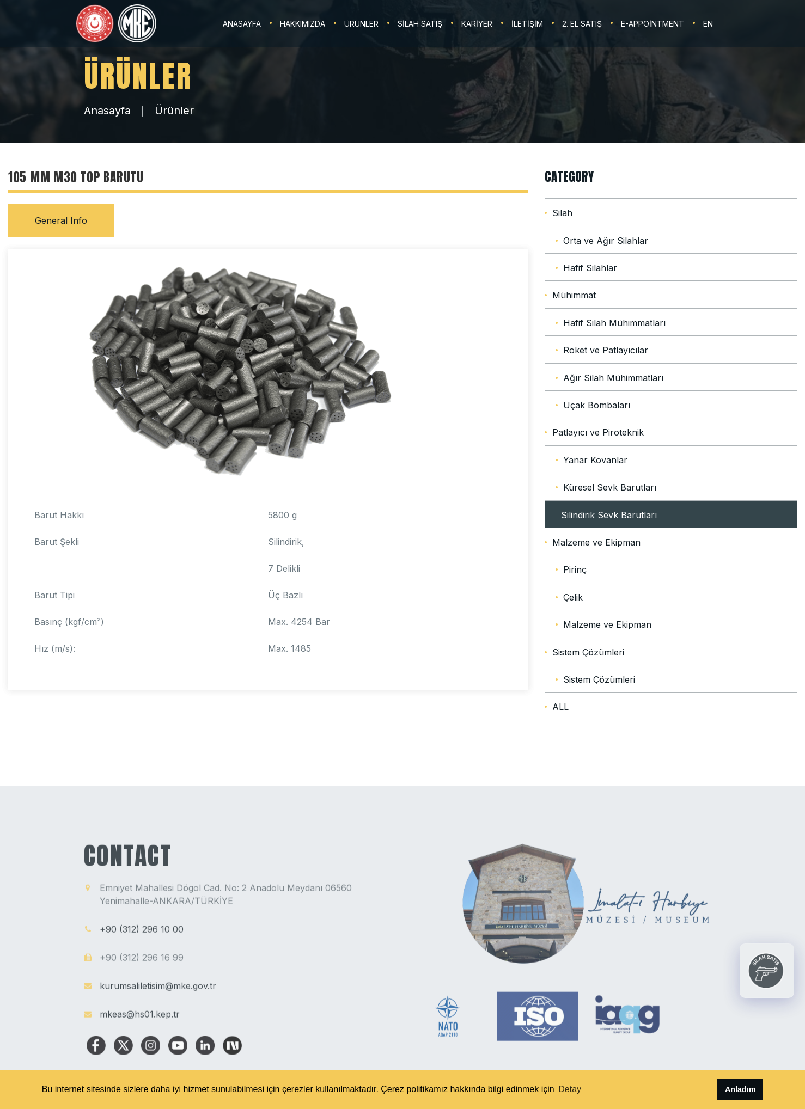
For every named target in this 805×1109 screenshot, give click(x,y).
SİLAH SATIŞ (420, 23)
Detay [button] (569, 1089)
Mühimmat (574, 295)
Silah (562, 212)
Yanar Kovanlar (595, 460)
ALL (560, 706)
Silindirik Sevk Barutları (609, 515)
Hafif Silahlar (590, 267)
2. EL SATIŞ (582, 23)
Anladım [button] (740, 1089)
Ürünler (174, 110)
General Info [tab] (61, 220)
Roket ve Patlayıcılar (605, 350)
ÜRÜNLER (361, 23)
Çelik (573, 597)
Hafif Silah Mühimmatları (614, 322)
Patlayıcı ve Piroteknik (598, 432)
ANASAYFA (242, 23)
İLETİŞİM (527, 23)
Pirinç (575, 569)
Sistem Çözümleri (588, 652)
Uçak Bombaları (596, 405)
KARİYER (476, 23)
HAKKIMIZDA (302, 23)
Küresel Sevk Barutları (609, 487)
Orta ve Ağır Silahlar (605, 240)
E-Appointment (652, 23)
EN (708, 23)
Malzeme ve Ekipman (596, 542)
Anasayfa (107, 110)
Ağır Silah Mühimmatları (613, 377)
